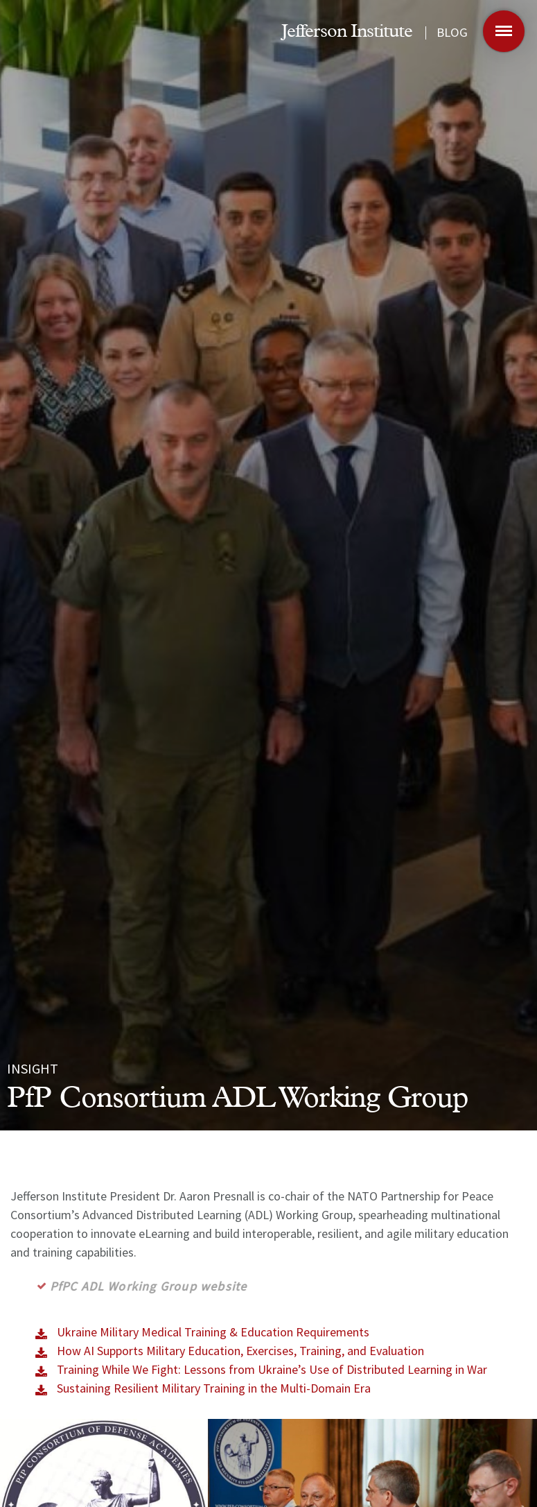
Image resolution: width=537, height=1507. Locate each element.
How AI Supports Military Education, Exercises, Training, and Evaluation (240, 1351)
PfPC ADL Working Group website (151, 1286)
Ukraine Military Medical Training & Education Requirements (213, 1332)
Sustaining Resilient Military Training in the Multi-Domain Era (214, 1388)
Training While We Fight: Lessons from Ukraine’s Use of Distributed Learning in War (272, 1369)
